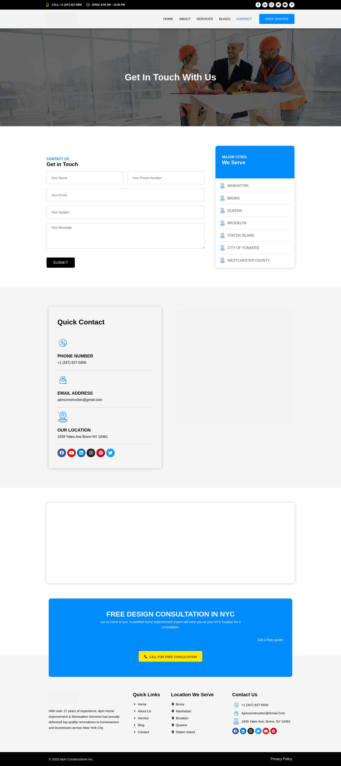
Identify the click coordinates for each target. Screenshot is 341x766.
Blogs (223, 19)
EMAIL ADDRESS (75, 393)
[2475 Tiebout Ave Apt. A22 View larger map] (170, 543)
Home (167, 19)
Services (203, 19)
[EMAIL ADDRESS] (62, 380)
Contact (243, 19)
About (183, 19)
